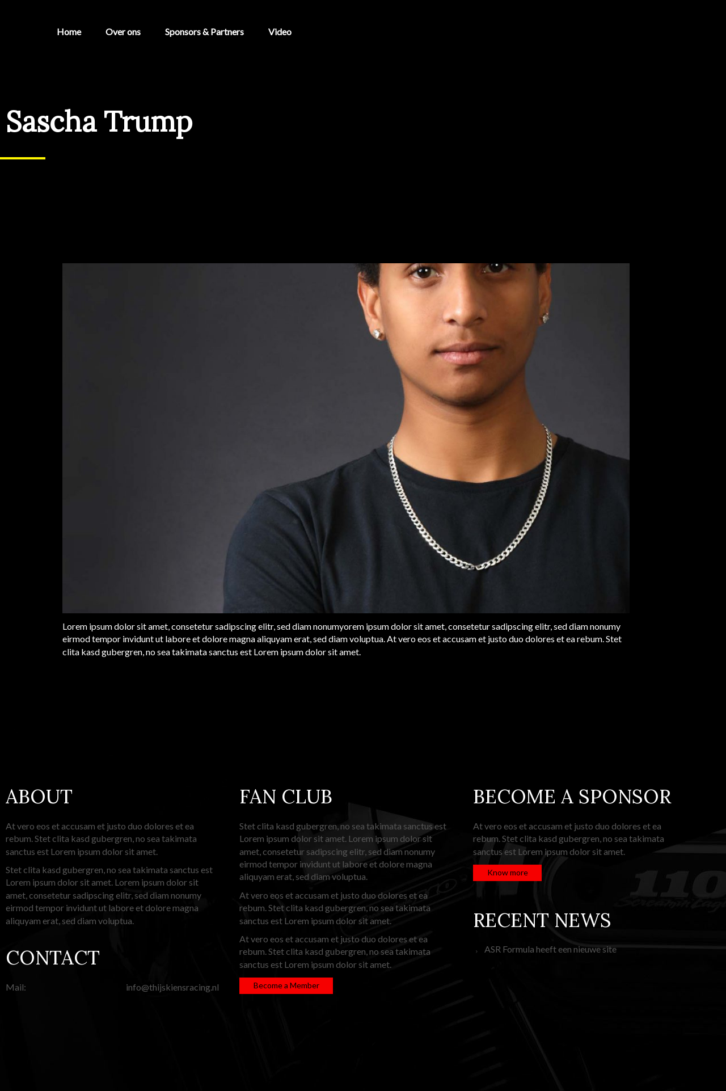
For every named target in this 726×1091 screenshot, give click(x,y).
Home (69, 31)
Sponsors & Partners (204, 31)
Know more (507, 872)
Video (280, 31)
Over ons (123, 31)
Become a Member (286, 985)
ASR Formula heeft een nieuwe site (550, 948)
